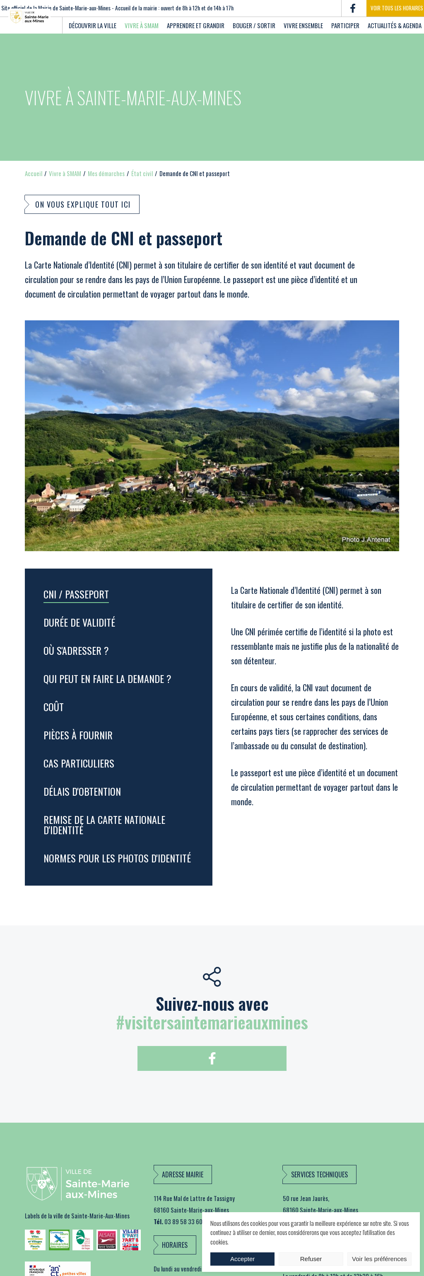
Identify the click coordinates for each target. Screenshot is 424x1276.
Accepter (242, 1258)
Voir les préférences (379, 1258)
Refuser (311, 1258)
